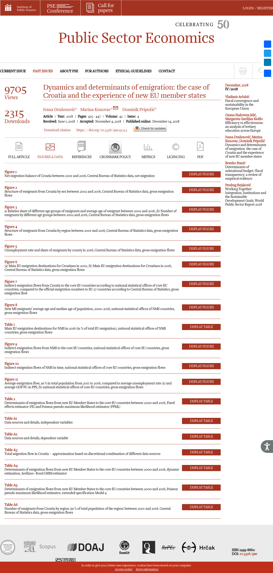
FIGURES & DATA (50, 157)
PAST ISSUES (43, 71)
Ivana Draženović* (60, 109)
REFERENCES (81, 157)
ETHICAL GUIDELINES (134, 71)
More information (147, 569)
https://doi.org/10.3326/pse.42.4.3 (101, 130)
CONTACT (167, 71)
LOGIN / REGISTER (258, 8)
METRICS (148, 157)
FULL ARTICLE (19, 157)
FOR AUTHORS (97, 71)
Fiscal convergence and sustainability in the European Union (242, 103)
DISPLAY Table (201, 327)
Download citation (57, 130)
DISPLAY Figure (201, 174)
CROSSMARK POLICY (115, 157)
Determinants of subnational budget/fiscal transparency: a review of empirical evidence (244, 171)
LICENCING (176, 157)
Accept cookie (123, 569)
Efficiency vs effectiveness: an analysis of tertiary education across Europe (244, 123)
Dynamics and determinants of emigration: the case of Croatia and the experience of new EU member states (245, 147)
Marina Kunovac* (99, 109)
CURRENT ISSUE (13, 71)
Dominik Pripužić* (139, 109)
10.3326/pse (248, 554)
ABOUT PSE (69, 71)
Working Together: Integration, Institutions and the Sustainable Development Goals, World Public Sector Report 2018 (245, 195)
